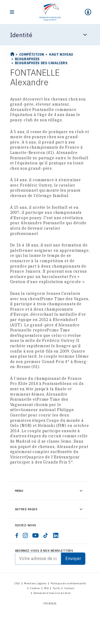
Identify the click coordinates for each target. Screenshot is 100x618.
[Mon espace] (88, 12)
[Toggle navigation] (12, 12)
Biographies (27, 59)
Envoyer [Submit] (73, 558)
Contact (69, 588)
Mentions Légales (35, 583)
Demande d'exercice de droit (52, 593)
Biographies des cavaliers (41, 63)
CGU (17, 583)
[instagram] (25, 535)
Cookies (35, 588)
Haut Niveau (61, 54)
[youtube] (35, 535)
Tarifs (56, 588)
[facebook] (16, 535)
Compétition (32, 54)
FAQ (46, 588)
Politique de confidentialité (68, 583)
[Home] (50, 12)
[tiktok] (45, 535)
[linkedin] (55, 535)
